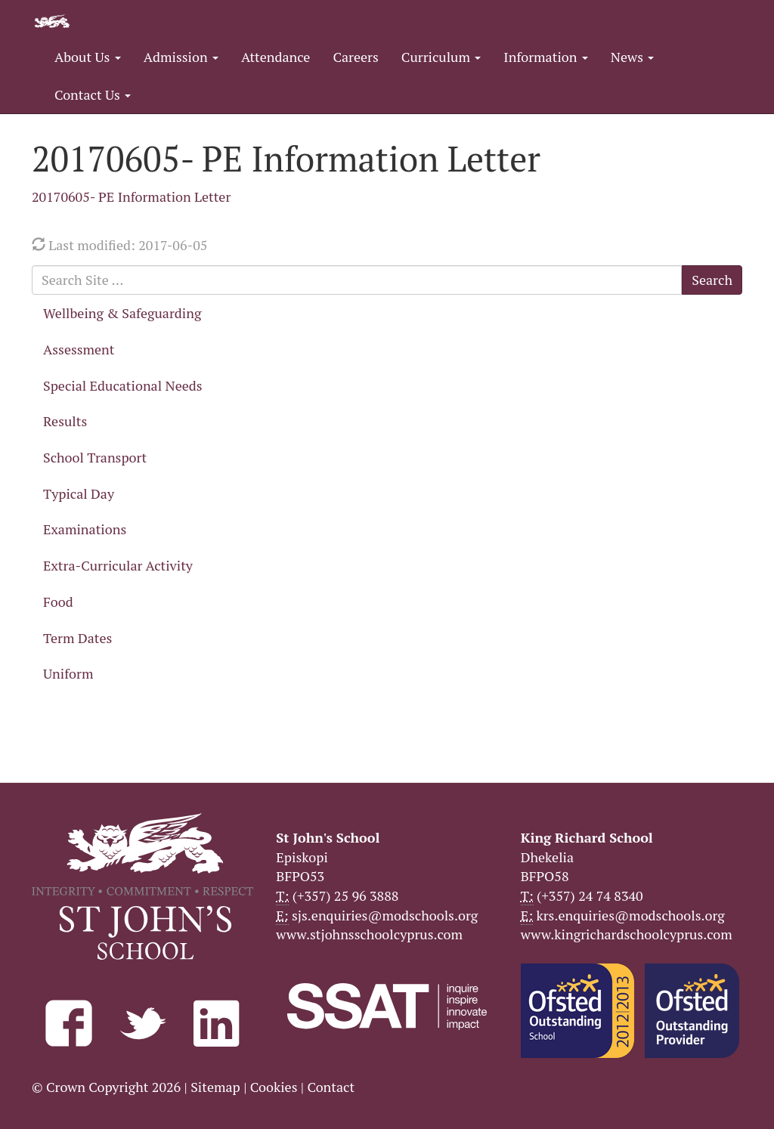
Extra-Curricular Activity (118, 565)
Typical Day (78, 493)
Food (58, 601)
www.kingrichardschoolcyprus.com (626, 934)
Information (545, 57)
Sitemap (215, 1087)
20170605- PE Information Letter (131, 196)
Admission (181, 57)
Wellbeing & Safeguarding (122, 313)
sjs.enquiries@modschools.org (385, 915)
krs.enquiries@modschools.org (630, 915)
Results (65, 421)
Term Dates (77, 638)
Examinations (84, 529)
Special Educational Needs (123, 385)
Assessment (78, 349)
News (632, 57)
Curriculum (441, 57)
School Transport (95, 457)
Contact (330, 1087)
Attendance (275, 57)
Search (712, 280)
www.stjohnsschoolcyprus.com (369, 934)
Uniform (68, 673)
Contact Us (92, 94)
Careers (355, 57)
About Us (87, 57)
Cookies (274, 1087)
